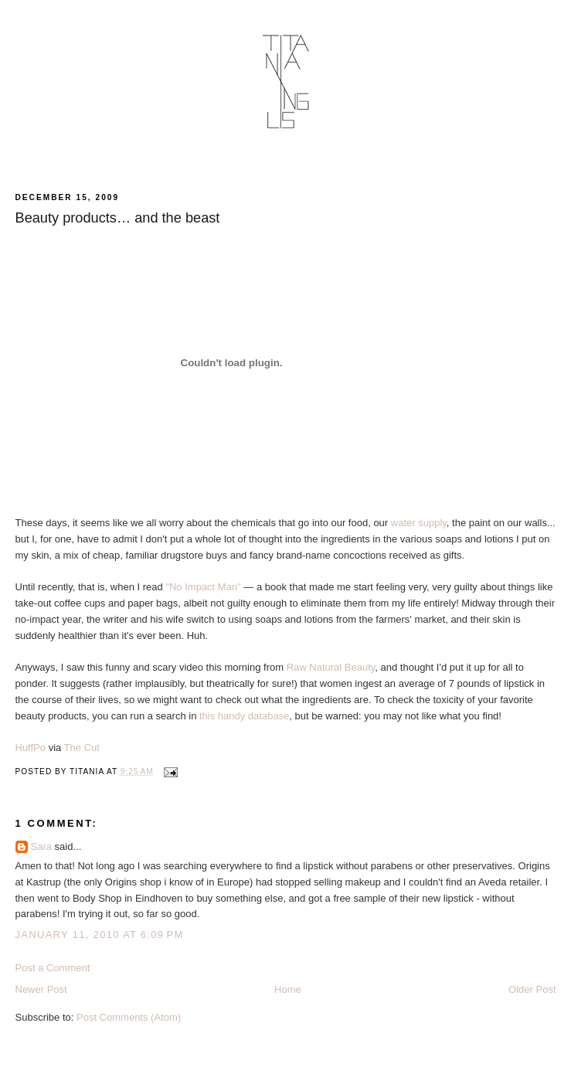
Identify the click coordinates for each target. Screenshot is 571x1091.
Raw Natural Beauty (331, 667)
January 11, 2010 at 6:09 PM (99, 934)
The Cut (82, 747)
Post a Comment (52, 968)
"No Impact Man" (202, 587)
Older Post (532, 989)
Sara (41, 846)
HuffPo (30, 747)
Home (287, 989)
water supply (419, 523)
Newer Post (41, 989)
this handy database (244, 716)
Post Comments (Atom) (128, 1017)
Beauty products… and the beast (117, 218)
